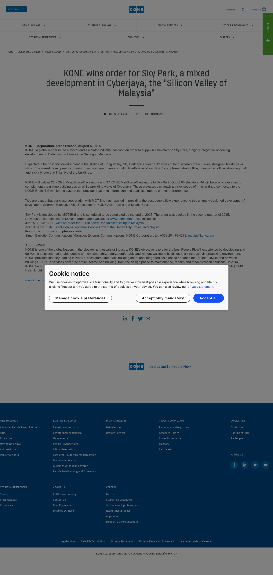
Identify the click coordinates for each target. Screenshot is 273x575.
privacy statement (200, 287)
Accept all (209, 298)
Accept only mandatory (163, 298)
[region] (136, 287)
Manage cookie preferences (80, 298)
